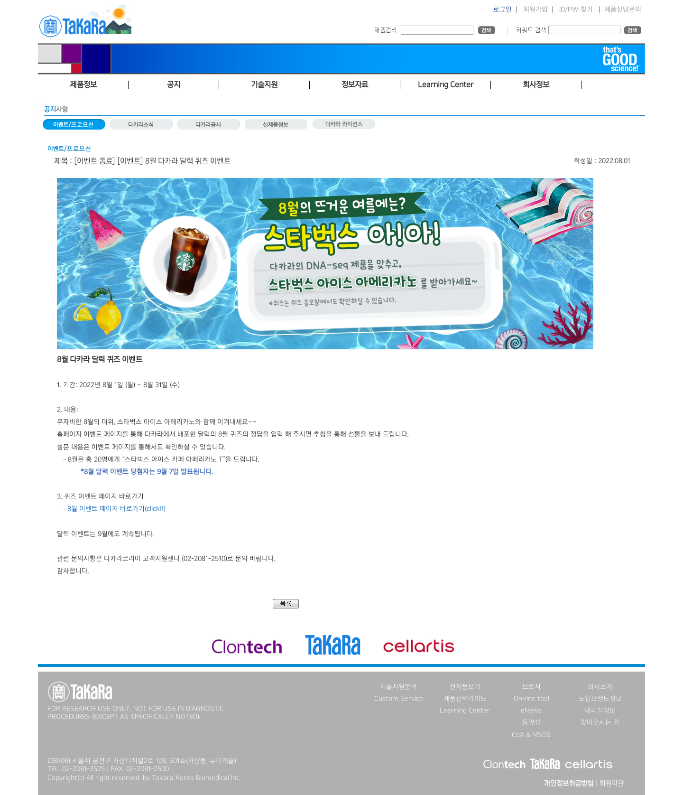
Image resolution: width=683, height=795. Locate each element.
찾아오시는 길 (600, 722)
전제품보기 (465, 687)
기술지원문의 (398, 687)
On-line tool (531, 698)
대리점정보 (600, 710)
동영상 (531, 722)
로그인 (502, 9)
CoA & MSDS (531, 735)
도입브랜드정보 (600, 698)
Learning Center (465, 710)
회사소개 (600, 687)
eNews (531, 710)
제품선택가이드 (465, 698)
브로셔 (531, 687)
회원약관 (611, 783)
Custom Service (398, 698)
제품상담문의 (622, 9)
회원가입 (535, 9)
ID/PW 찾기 (576, 9)
